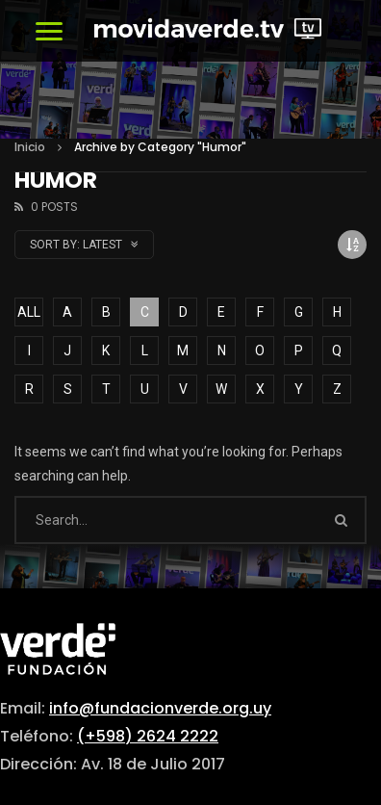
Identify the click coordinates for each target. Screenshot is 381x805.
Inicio (29, 147)
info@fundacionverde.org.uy (160, 708)
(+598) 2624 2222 (147, 736)
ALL (28, 312)
